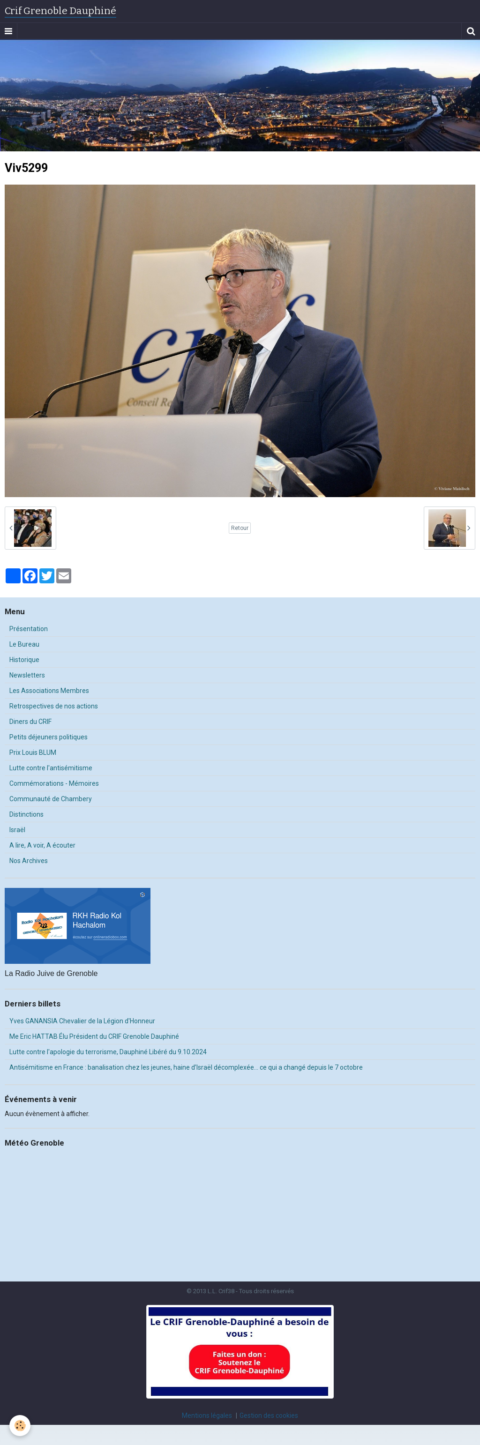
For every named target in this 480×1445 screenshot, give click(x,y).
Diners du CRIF (30, 721)
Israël (17, 830)
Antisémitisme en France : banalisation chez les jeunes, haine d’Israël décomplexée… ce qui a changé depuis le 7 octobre (186, 1067)
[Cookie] (19, 1425)
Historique (24, 659)
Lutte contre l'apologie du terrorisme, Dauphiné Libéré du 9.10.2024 (108, 1052)
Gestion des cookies (269, 1415)
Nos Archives (28, 860)
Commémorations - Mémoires (54, 783)
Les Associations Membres (49, 690)
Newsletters (27, 675)
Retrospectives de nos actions (53, 706)
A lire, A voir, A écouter (42, 845)
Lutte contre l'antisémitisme (50, 768)
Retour (239, 528)
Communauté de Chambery (50, 799)
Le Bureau (24, 644)
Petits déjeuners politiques (48, 737)
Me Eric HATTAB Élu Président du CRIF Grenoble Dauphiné (94, 1036)
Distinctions (26, 814)
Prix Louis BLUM (32, 752)
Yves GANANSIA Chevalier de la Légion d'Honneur (82, 1021)
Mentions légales (207, 1415)
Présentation (28, 629)
